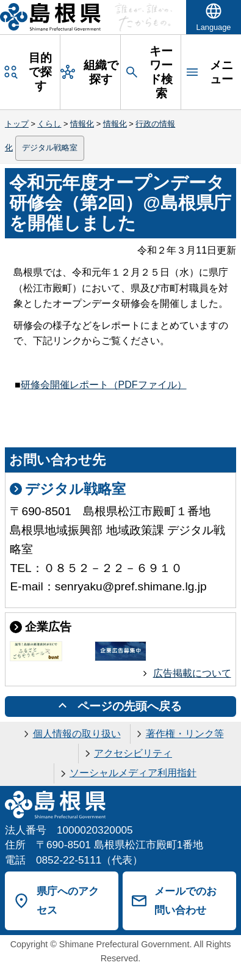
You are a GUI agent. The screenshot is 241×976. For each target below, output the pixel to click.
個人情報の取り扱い (77, 733)
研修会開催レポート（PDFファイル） (104, 385)
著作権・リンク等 (185, 733)
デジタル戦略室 (49, 147)
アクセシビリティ (133, 753)
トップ (17, 123)
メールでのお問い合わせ (185, 900)
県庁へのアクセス (68, 900)
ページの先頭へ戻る (129, 706)
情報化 (82, 123)
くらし (49, 123)
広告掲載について (192, 673)
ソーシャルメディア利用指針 (133, 773)
